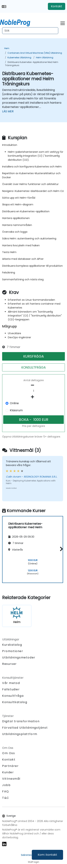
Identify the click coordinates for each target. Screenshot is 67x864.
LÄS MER (8, 111)
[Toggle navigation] (62, 23)
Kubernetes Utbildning (19, 57)
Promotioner (12, 651)
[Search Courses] (30, 30)
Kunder (8, 772)
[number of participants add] (33, 397)
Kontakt (56, 6)
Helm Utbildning (44, 57)
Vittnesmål (11, 779)
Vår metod (11, 683)
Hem (6, 48)
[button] (60, 549)
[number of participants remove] (33, 385)
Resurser (9, 664)
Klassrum (16, 410)
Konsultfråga (13, 696)
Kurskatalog (12, 645)
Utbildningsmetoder (18, 657)
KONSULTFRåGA (33, 367)
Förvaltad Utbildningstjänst (25, 728)
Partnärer (10, 766)
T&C (5, 798)
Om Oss (8, 753)
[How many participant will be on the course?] (33, 391)
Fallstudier (11, 689)
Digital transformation (20, 721)
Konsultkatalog (14, 702)
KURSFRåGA (33, 356)
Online (14, 403)
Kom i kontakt (47, 855)
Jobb (6, 785)
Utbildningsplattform (19, 734)
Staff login (33, 861)
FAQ (5, 791)
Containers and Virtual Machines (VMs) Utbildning (35, 52)
